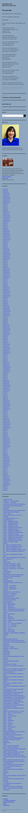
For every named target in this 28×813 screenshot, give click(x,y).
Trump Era (5, 780)
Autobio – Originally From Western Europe (12, 540)
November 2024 (6, 217)
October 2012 (6, 444)
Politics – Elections (7, 717)
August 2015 (6, 391)
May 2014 (5, 414)
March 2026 (6, 192)
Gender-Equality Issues (8, 603)
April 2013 (5, 435)
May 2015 (5, 396)
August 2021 (6, 278)
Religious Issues (6, 742)
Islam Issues (6, 643)
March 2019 (5, 323)
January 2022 (6, 270)
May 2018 (5, 339)
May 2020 (5, 302)
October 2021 (6, 275)
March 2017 (5, 361)
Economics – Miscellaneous (9, 587)
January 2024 (6, 233)
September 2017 (6, 352)
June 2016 (5, 375)
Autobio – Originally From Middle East (11, 530)
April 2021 (5, 284)
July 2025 (5, 204)
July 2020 (5, 298)
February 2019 (6, 325)
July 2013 (5, 430)
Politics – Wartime (7, 728)
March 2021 (5, 286)
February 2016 (6, 382)
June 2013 (5, 432)
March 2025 (6, 211)
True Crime (5, 777)
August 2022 (6, 259)
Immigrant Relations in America (10, 639)
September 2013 (6, 427)
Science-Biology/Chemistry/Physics (11, 745)
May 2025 (5, 207)
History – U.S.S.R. (7, 628)
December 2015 (6, 385)
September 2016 (7, 371)
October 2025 (6, 200)
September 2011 (6, 465)
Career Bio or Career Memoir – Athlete (11, 563)
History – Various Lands (8, 629)
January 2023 (6, 251)
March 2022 (6, 267)
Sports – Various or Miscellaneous (10, 747)
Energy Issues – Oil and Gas (9, 595)
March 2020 (6, 305)
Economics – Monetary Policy (9, 588)
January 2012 (6, 458)
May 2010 (5, 490)
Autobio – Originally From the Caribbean (12, 538)
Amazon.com (5, 178)
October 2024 (6, 218)
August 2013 (6, 429)
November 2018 (6, 330)
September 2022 (7, 258)
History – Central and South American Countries (14, 609)
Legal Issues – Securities (8, 646)
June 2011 (5, 469)
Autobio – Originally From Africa (10, 521)
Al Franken (5, 798)
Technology (6, 772)
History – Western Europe (9, 631)
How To (5, 635)
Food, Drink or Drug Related (9, 599)
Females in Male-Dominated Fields (11, 598)
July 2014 (5, 411)
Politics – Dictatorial (7, 714)
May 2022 (5, 264)
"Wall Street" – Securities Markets (11, 501)
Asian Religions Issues (8, 519)
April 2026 (5, 190)
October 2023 (6, 237)
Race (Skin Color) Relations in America (11, 739)
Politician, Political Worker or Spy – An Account (13, 711)
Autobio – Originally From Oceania (11, 534)
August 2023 (6, 240)
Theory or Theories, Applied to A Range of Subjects (14, 775)
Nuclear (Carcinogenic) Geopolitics (11, 661)
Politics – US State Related (9, 726)
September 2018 (6, 333)
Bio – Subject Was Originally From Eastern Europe (14, 549)
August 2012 (6, 447)
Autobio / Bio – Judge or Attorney (10, 541)
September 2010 (6, 483)
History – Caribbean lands (9, 607)
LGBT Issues (6, 650)
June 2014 (5, 413)
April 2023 (5, 247)
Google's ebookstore (6, 176)
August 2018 (6, 334)
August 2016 (6, 372)
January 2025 (6, 214)
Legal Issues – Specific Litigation (10, 648)
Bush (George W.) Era (8, 559)
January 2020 (6, 308)
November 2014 (6, 405)
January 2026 (6, 195)
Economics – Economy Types (9, 585)
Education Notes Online (8, 802)
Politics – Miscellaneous (8, 720)
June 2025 (5, 206)
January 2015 (6, 402)
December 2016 (6, 366)
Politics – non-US (7, 722)
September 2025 (7, 201)
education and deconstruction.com (9, 4)
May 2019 (5, 320)
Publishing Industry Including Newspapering (13, 737)
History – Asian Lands (8, 606)
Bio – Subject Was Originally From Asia (12, 548)
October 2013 (6, 425)
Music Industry (6, 654)
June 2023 (5, 243)
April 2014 (5, 416)
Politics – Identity (7, 719)
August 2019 (6, 316)
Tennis (4, 774)
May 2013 (5, 433)
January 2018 (6, 345)
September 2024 (7, 220)
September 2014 (6, 408)
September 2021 (6, 276)
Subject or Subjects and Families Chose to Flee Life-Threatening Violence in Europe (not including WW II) (13, 766)
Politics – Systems (7, 725)
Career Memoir (6, 573)
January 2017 (6, 364)
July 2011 (5, 468)
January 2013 (6, 440)
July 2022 (5, 261)
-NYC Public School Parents (9, 800)
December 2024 (6, 215)
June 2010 (5, 488)
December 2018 (6, 328)
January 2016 (6, 383)
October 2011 (6, 463)
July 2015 (5, 393)
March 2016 (5, 380)
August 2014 (6, 410)
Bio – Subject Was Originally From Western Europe (14, 557)
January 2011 (6, 477)
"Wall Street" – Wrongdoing (9, 502)
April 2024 (5, 228)
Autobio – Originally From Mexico (10, 529)
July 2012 (5, 449)
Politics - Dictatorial (9, 89)
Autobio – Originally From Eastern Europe (12, 527)
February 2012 (6, 457)
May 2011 (5, 471)
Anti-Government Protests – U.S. (10, 518)
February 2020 (6, 306)
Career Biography (7, 571)
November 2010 (6, 480)
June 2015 (5, 394)
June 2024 (5, 225)
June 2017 (5, 356)
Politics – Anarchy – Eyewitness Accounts (12, 712)
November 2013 (6, 424)
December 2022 (6, 253)
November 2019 (6, 311)
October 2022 (6, 256)
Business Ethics (6, 562)
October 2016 (6, 369)
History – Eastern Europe (9, 614)
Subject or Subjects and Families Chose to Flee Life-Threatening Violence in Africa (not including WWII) (14, 757)
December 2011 (6, 460)
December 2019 (6, 309)
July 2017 (5, 355)
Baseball (5, 543)
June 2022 (5, 262)
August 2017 (6, 353)
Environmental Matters (8, 596)
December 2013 (6, 422)
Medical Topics (6, 651)
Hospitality (5, 634)
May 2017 (5, 358)
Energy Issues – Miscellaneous (10, 593)
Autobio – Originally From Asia (10, 524)
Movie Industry (6, 653)
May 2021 (5, 283)
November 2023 (6, 236)
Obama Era (5, 662)
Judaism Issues (6, 645)
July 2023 (5, 242)
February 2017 (6, 363)
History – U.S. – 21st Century (9, 626)
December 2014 (6, 403)
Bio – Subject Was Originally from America (12, 546)
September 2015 (6, 389)
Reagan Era (5, 741)
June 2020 (5, 300)
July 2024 (5, 223)
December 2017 (6, 347)
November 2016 (6, 367)
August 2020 (6, 297)
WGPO (4, 803)
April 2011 (5, 473)
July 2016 (5, 374)
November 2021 (6, 273)
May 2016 (5, 377)
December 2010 (6, 479)
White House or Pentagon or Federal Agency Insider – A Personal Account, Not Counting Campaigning (13, 788)
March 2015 (5, 399)
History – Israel (6, 615)
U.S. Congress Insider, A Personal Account (12, 783)
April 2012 (5, 454)
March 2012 (5, 455)
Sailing (4, 744)
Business (5, 560)
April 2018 (5, 341)
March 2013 (5, 436)
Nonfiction (4, 89)
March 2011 (5, 474)
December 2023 (6, 234)
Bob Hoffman (6, 805)
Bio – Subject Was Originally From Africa (12, 544)
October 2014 (6, 407)
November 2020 (6, 292)
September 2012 (6, 446)
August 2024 (6, 222)
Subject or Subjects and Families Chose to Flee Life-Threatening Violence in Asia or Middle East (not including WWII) (14, 761)
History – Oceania (7, 621)
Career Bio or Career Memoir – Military (12, 565)
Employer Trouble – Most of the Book (11, 592)
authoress (4, 87)
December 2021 (6, 272)
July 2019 (5, 317)
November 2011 (6, 462)
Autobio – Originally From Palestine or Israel (13, 535)
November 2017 (6, 349)
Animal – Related (7, 513)
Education (5, 590)
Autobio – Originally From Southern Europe (13, 537)
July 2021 (5, 280)
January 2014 (6, 421)
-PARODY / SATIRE (16, 87)
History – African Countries (9, 604)
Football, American (7, 601)
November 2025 (6, 198)
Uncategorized (6, 784)
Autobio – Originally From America (11, 523)
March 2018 (5, 342)
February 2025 (6, 212)
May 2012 (5, 452)
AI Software (5, 508)
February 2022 (6, 269)
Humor (20, 88)
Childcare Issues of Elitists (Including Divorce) (13, 574)
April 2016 (5, 378)
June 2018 (5, 338)
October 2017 (6, 350)
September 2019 (7, 314)
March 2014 (5, 418)
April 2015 (5, 397)
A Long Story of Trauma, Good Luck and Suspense (14, 504)
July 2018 (5, 336)
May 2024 (5, 226)
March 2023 (6, 248)
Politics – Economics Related (9, 715)
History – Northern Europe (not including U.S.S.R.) (14, 620)
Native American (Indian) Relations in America (13, 656)
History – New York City (8, 618)
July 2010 (5, 487)
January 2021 (6, 289)
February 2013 (6, 438)
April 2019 (5, 322)
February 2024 (6, 231)
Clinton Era (5, 579)
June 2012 (5, 451)
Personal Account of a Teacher (10, 664)
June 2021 (5, 281)
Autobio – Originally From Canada (10, 526)
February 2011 (6, 476)
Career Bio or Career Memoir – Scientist (12, 566)
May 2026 (5, 189)
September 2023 (7, 239)
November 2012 (6, 443)
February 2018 (6, 344)
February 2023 (6, 250)
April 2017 (5, 360)
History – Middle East (8, 617)
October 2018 (6, 331)
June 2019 (5, 319)
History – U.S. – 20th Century (9, 624)
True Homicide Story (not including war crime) (13, 778)
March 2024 (6, 229)
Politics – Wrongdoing (8, 730)
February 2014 (6, 419)
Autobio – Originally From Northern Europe (13, 532)
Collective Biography (7, 581)
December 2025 (6, 196)
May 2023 (5, 245)
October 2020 (6, 294)
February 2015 (6, 400)
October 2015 (6, 388)
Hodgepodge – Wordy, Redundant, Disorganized (14, 632)
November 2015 (6, 386)
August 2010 (6, 485)
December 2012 (6, 441)
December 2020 (6, 291)
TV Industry (6, 781)
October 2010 (6, 482)
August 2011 (6, 466)
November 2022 (6, 254)
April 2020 (5, 303)
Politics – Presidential (8, 723)
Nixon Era (5, 657)
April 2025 (5, 209)
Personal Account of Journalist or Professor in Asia (14, 668)
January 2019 (6, 327)
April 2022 (5, 265)
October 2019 (6, 313)
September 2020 (7, 295)
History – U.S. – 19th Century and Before (12, 623)
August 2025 (6, 203)
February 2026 (6, 193)
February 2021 (6, 287)
